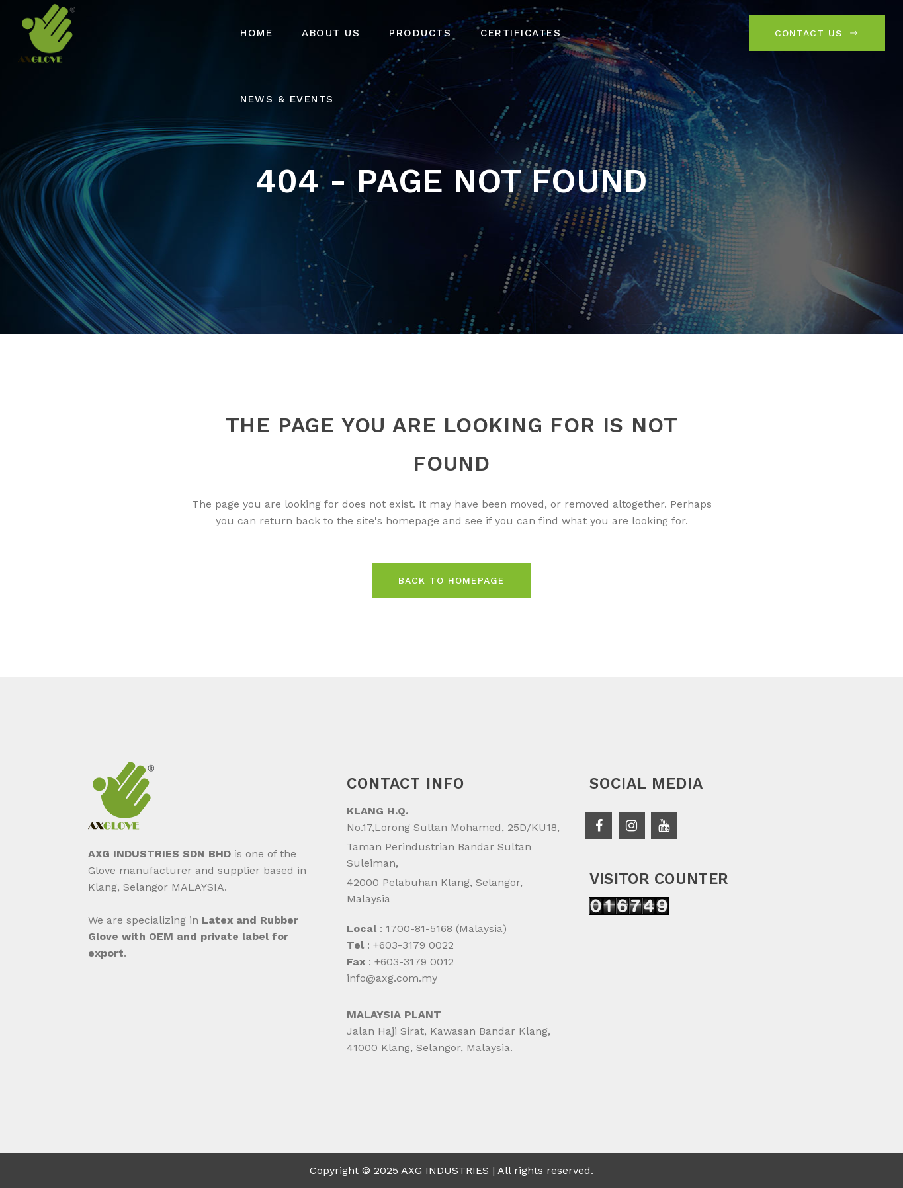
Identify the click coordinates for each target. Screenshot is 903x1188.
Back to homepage (451, 580)
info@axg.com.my (392, 978)
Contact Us (817, 33)
